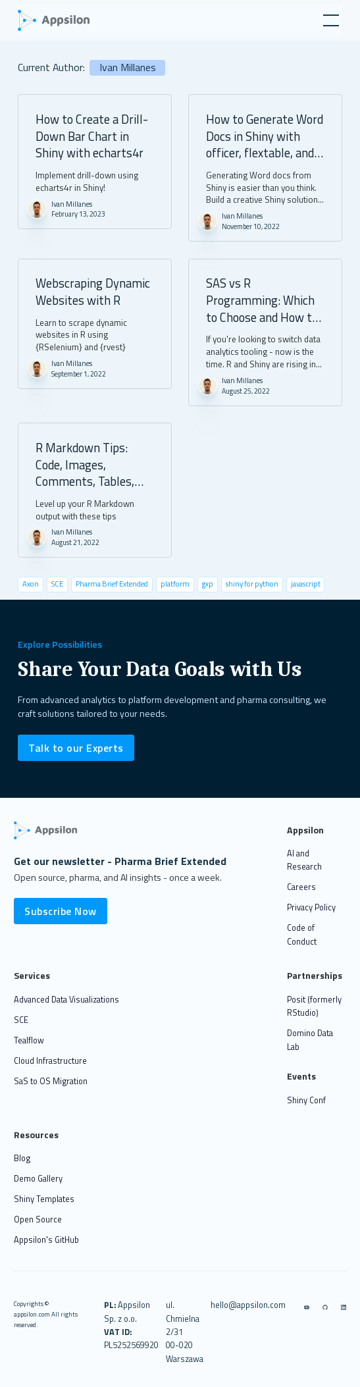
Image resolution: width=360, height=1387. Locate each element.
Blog (22, 1158)
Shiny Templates (44, 1199)
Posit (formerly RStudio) (314, 1006)
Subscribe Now (60, 911)
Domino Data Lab (310, 1040)
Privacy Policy (311, 907)
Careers (301, 887)
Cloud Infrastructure (50, 1061)
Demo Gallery (38, 1178)
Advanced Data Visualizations (66, 999)
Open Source (38, 1219)
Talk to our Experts (76, 748)
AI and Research (304, 860)
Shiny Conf (306, 1100)
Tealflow (29, 1040)
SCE (21, 1020)
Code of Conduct (302, 934)
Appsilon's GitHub (46, 1240)
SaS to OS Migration (51, 1081)
